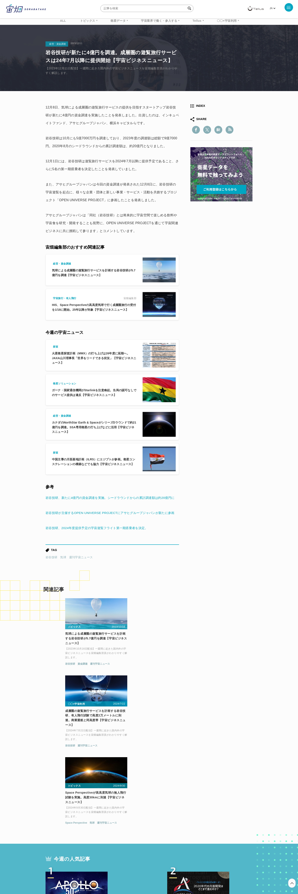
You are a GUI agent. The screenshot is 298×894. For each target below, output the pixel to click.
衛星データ (118, 20)
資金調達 (62, 680)
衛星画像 (216, 825)
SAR (94, 833)
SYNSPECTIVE (115, 833)
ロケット (140, 833)
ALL (63, 20)
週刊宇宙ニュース (81, 573)
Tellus (196, 20)
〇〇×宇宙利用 (227, 20)
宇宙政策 (184, 833)
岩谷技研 (51, 573)
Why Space (134, 825)
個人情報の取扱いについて (136, 872)
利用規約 (115, 872)
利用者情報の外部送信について (171, 872)
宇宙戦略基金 (162, 833)
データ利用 (237, 825)
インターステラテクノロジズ (217, 833)
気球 (63, 573)
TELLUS (91, 825)
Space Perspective (200, 680)
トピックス (87, 20)
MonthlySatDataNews (165, 825)
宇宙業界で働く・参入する (159, 20)
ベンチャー (196, 825)
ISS (81, 833)
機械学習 (66, 833)
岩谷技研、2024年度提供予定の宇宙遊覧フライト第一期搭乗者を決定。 (100, 543)
